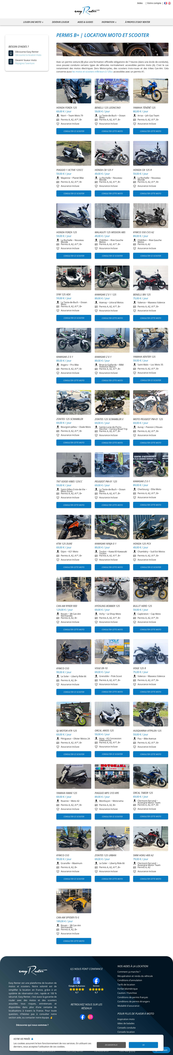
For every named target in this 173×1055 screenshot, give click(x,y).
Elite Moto (156, 489)
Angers (64, 364)
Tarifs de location (126, 984)
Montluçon (104, 800)
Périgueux (66, 738)
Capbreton (143, 613)
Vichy (102, 613)
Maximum (77, 863)
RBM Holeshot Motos (111, 365)
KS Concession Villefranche (110, 739)
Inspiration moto (126, 1019)
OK (143, 1045)
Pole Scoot (116, 676)
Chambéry (143, 551)
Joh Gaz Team (152, 115)
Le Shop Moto (114, 613)
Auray (141, 427)
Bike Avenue (150, 738)
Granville (65, 863)
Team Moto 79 (75, 115)
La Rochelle (105, 177)
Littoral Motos (116, 302)
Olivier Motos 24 (81, 738)
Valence (142, 302)
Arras (140, 115)
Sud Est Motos (157, 551)
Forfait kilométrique (127, 988)
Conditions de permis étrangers (133, 1001)
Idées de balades (125, 1023)
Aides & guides (85, 22)
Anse (101, 738)
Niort (63, 115)
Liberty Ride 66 (78, 676)
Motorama (118, 800)
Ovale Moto (85, 426)
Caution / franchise (127, 992)
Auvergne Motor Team (149, 802)
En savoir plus (111, 1045)
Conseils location (126, 1031)
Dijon (63, 551)
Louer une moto (32, 22)
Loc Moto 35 (157, 364)
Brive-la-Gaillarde (108, 364)
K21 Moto (73, 551)
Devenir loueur (60, 22)
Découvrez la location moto (28, 55)
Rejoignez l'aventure (24, 63)
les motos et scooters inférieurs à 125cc (92, 71)
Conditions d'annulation (129, 980)
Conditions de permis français (132, 997)
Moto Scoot (67, 491)
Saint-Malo (143, 364)
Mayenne (65, 177)
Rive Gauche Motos (111, 241)
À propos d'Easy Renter (137, 22)
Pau (140, 738)
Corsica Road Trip (118, 428)
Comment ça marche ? (128, 971)
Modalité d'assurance (128, 1005)
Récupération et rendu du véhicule (135, 976)
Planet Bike (78, 177)
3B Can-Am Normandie (71, 614)
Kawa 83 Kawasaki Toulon (113, 552)
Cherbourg (143, 489)
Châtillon (103, 240)
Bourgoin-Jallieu (69, 426)
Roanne (65, 800)
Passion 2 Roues (154, 427)
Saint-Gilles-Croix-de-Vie (73, 489)
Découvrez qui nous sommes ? (32, 1025)
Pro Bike (74, 364)
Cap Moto (156, 613)
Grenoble (104, 676)
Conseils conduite (126, 1027)
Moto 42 (75, 800)
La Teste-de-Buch (108, 115)
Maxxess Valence (156, 302)
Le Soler (65, 676)
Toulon (102, 551)
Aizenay (103, 302)
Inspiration (108, 22)
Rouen (64, 613)
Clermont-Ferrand (147, 800)
